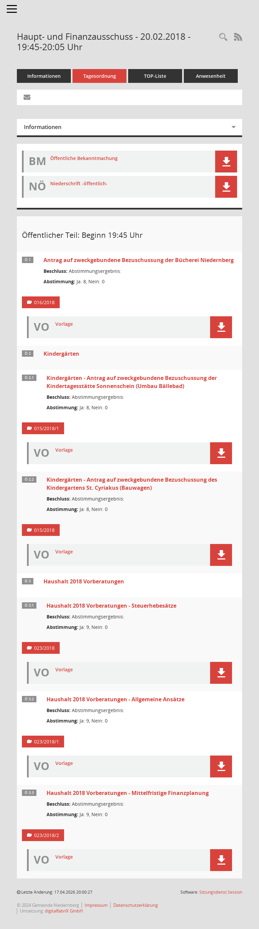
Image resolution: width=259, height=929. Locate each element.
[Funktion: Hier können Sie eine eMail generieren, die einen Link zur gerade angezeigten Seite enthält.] (27, 97)
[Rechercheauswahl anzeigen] (223, 37)
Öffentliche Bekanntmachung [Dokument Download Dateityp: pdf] (84, 158)
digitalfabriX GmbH (64, 911)
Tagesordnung (99, 76)
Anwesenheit (211, 76)
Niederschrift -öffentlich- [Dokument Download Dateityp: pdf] (79, 184)
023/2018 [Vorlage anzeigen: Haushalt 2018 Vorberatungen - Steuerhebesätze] (44, 648)
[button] (226, 161)
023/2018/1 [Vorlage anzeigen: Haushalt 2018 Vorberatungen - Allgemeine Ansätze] (46, 741)
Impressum (96, 905)
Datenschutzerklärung (135, 905)
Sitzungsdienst (220, 892)
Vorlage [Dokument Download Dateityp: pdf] (64, 324)
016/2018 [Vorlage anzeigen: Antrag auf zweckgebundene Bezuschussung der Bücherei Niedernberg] (44, 302)
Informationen (44, 76)
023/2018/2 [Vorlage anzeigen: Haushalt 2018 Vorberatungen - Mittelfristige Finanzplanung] (46, 835)
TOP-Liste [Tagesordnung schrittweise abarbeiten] (155, 76)
